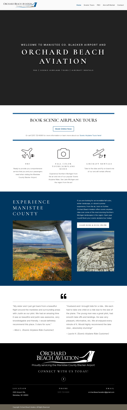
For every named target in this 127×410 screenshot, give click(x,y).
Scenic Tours (89, 5)
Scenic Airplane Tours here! (90, 135)
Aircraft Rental (109, 5)
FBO (98, 5)
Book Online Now (63, 129)
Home (79, 5)
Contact (120, 5)
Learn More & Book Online (93, 225)
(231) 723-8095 (63, 392)
